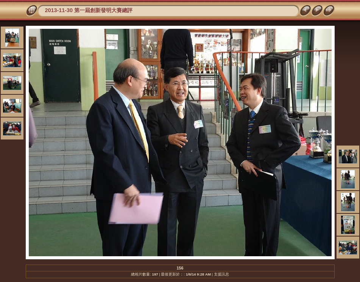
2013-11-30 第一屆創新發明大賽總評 (89, 10)
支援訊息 (221, 274)
